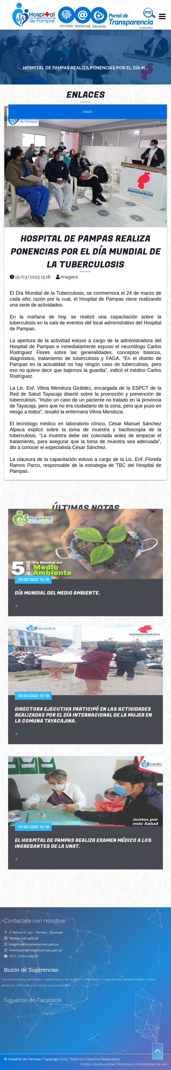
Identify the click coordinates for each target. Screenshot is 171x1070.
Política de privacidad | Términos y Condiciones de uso (124, 1064)
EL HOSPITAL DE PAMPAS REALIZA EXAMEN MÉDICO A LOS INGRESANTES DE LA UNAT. (83, 788)
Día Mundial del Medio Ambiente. (57, 541)
